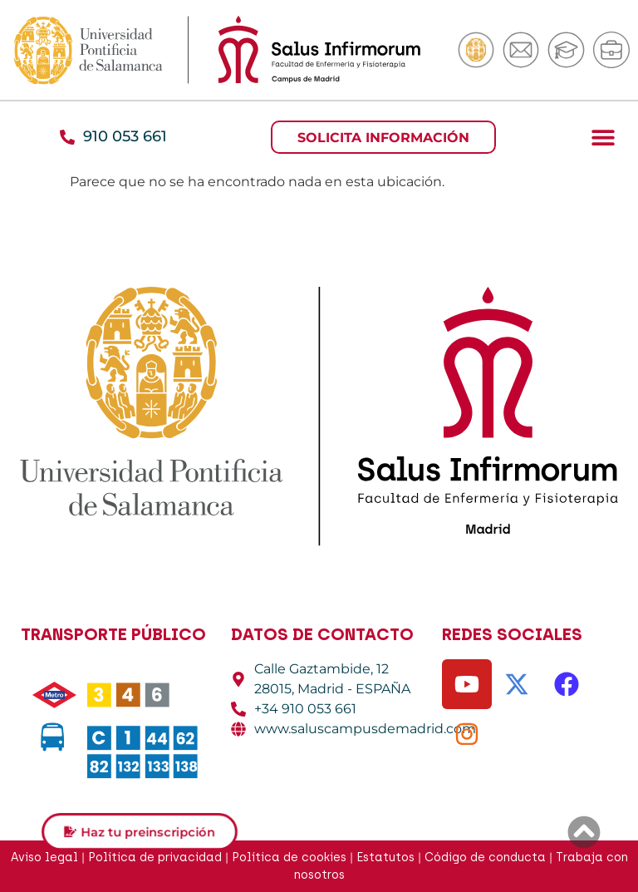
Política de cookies (289, 857)
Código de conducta (485, 857)
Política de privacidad (155, 857)
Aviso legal (44, 857)
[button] (602, 136)
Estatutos (385, 857)
